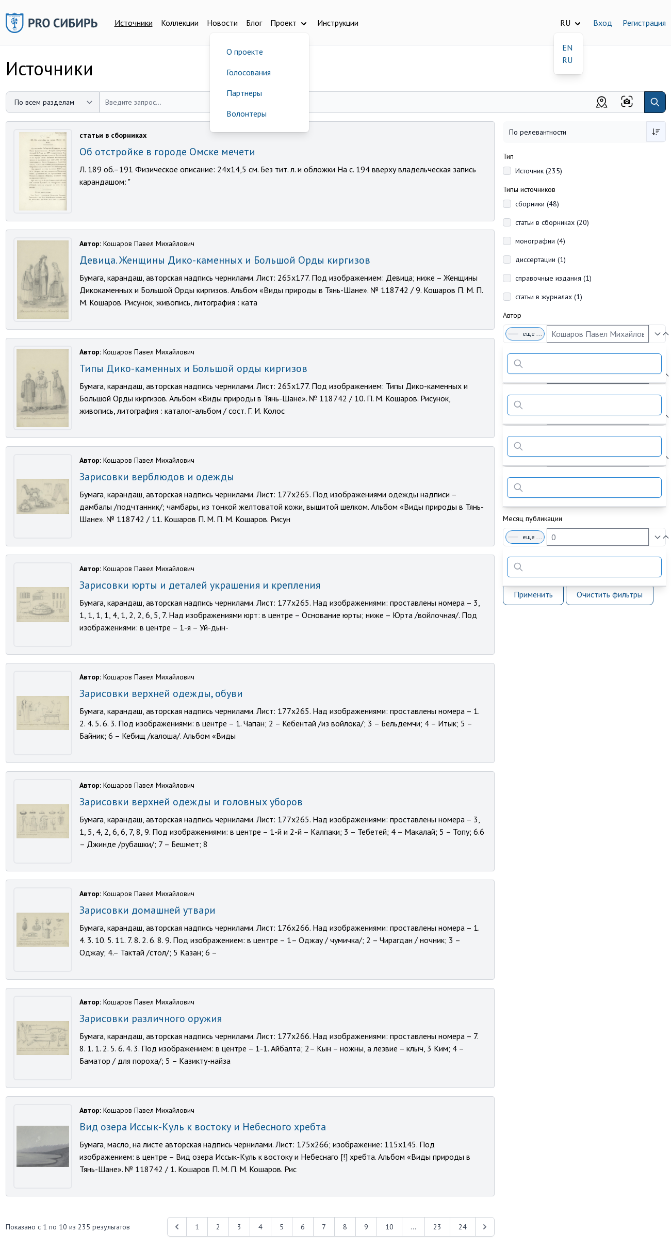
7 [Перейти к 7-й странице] (324, 1226)
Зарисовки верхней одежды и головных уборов (191, 801)
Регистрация (644, 23)
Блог (254, 23)
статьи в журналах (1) (548, 296)
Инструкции (337, 23)
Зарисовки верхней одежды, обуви (161, 693)
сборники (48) (537, 203)
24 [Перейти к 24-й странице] (463, 1226)
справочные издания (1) (553, 278)
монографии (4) (540, 241)
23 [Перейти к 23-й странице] (437, 1226)
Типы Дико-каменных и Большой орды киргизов (193, 368)
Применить (533, 594)
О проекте (244, 51)
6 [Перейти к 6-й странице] (303, 1226)
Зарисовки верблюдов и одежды (156, 476)
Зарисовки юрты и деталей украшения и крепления (199, 585)
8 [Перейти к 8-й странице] (345, 1226)
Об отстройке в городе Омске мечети (167, 151)
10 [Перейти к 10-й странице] (389, 1226)
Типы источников (529, 189)
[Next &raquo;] (485, 1227)
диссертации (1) (540, 259)
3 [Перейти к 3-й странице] (239, 1226)
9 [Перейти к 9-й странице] (366, 1226)
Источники (133, 23)
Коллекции (180, 23)
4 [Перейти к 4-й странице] (260, 1226)
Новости (222, 23)
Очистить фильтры (610, 594)
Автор (512, 315)
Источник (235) (538, 170)
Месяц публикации (532, 518)
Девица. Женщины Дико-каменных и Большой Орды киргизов (224, 260)
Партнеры (244, 93)
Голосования (248, 72)
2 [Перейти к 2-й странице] (218, 1226)
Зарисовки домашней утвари (147, 910)
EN (567, 47)
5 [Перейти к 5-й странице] (282, 1226)
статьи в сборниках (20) (552, 222)
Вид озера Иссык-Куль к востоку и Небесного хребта (202, 1126)
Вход (602, 23)
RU (567, 60)
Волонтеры (246, 113)
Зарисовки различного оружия (150, 1018)
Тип (508, 156)
